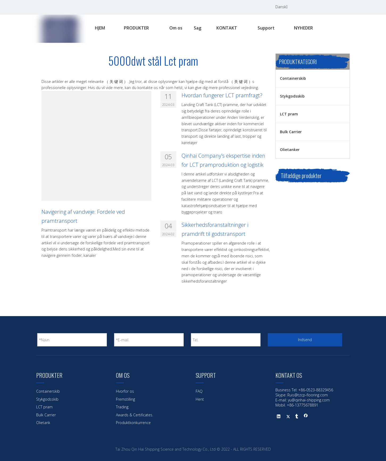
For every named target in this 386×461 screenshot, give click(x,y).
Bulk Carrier (291, 131)
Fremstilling (125, 399)
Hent (200, 399)
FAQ (199, 391)
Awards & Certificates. (134, 414)
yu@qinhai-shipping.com (309, 400)
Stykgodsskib (292, 96)
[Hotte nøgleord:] (339, 28)
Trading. (122, 406)
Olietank (43, 422)
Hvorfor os (125, 391)
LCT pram (289, 113)
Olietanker (290, 149)
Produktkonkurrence (133, 422)
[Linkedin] (322, 7)
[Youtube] (344, 7)
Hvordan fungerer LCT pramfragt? (222, 95)
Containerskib (293, 78)
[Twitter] (333, 7)
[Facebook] (311, 7)
